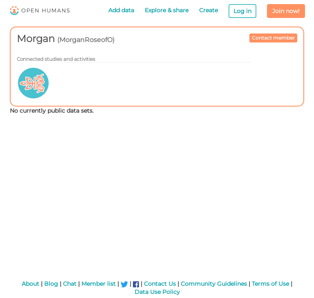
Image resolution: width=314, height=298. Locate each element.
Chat (69, 283)
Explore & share (166, 10)
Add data (121, 10)
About (30, 283)
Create (208, 10)
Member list (98, 283)
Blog (51, 283)
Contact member (273, 38)
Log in (242, 11)
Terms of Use (270, 283)
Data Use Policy (157, 292)
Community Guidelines (214, 283)
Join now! (286, 11)
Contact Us (160, 283)
